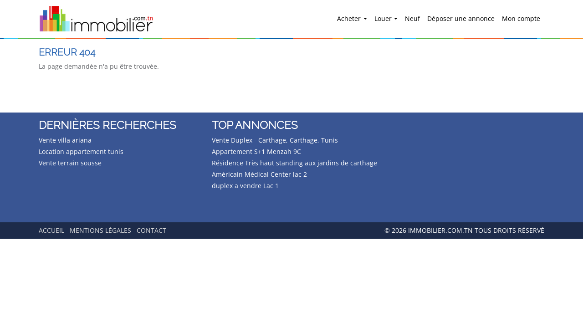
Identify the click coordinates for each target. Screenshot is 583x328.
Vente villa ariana (65, 140)
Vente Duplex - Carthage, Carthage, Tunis (275, 140)
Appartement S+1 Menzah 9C (256, 151)
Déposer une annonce (461, 18)
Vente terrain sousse (70, 163)
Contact (151, 230)
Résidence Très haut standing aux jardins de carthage (294, 163)
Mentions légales (100, 230)
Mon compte (521, 18)
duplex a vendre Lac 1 (245, 185)
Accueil (51, 230)
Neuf (412, 18)
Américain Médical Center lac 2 (259, 174)
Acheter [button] (350, 18)
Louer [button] (384, 18)
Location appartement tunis (81, 151)
